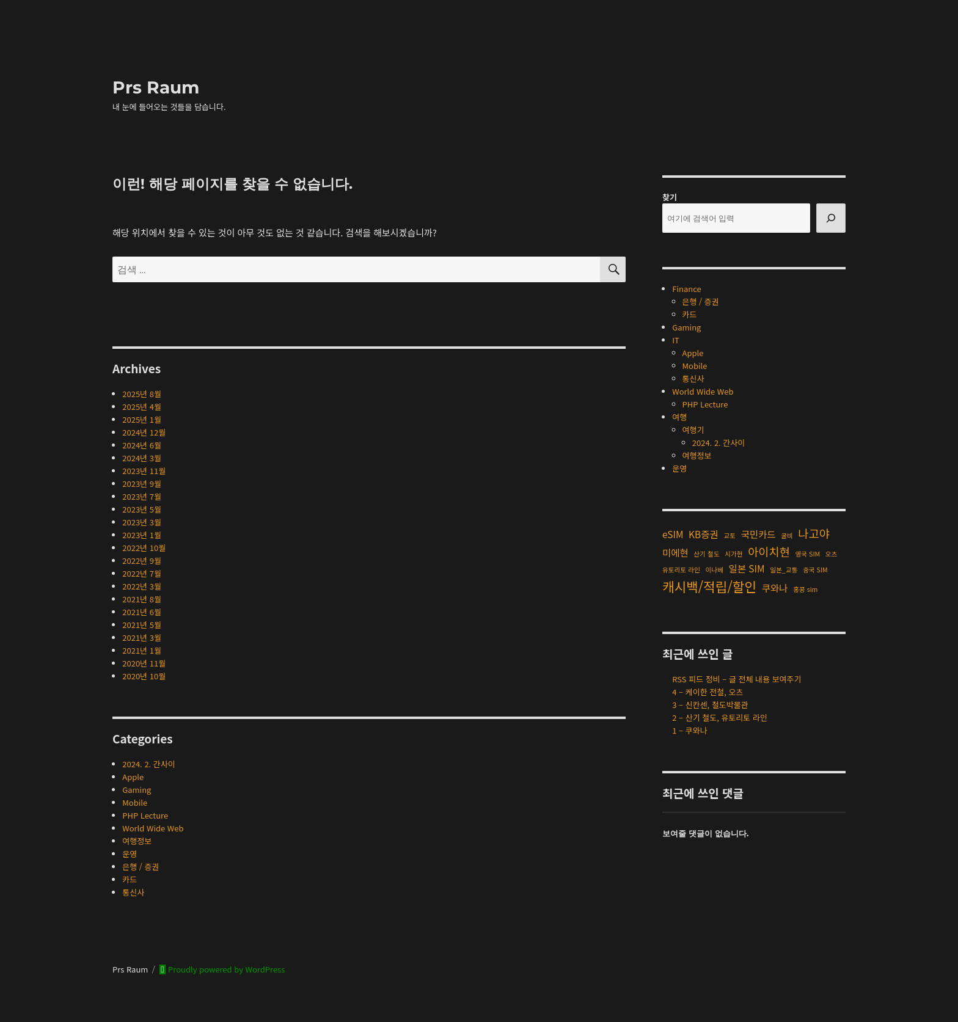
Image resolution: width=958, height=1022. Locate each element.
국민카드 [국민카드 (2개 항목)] (758, 534)
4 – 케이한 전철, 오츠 (707, 692)
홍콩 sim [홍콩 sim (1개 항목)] (805, 589)
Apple (133, 777)
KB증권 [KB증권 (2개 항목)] (703, 534)
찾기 (669, 197)
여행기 (693, 430)
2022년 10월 (144, 547)
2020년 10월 (144, 676)
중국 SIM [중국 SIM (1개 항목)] (815, 569)
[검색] (831, 218)
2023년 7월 (141, 496)
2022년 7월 (141, 573)
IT (675, 340)
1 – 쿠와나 (689, 730)
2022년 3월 (141, 586)
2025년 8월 (141, 394)
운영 (129, 854)
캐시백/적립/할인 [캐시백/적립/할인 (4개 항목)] (709, 586)
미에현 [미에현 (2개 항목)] (675, 552)
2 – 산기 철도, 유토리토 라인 (719, 717)
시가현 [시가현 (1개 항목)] (733, 553)
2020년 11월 (144, 663)
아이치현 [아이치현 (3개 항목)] (769, 551)
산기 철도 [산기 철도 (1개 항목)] (706, 553)
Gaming (136, 789)
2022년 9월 (141, 560)
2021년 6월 (141, 612)
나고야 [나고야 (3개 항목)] (814, 533)
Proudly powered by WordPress (225, 969)
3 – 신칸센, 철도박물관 (710, 704)
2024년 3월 (141, 458)
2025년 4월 (141, 406)
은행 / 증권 (140, 866)
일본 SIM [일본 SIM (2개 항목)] (747, 568)
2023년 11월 (144, 470)
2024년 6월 (141, 445)
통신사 (133, 892)
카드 (129, 879)
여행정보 (137, 841)
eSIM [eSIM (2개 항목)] (672, 534)
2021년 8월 (141, 599)
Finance (686, 288)
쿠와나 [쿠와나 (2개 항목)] (775, 587)
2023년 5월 (141, 509)
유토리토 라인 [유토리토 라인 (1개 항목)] (681, 569)
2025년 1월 (141, 419)
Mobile (134, 802)
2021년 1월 (141, 650)
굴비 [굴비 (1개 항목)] (787, 535)
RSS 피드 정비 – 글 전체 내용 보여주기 (736, 679)
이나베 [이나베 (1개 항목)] (714, 569)
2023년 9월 (141, 483)
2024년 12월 (144, 432)
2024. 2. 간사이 (148, 764)
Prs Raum (155, 87)
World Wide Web (152, 828)
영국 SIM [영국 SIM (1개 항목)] (808, 553)
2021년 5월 (141, 624)
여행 (679, 417)
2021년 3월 (141, 637)
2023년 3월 (141, 522)
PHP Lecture (145, 815)
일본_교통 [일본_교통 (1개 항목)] (783, 569)
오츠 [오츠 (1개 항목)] (831, 553)
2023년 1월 (141, 535)
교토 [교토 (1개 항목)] (729, 535)
